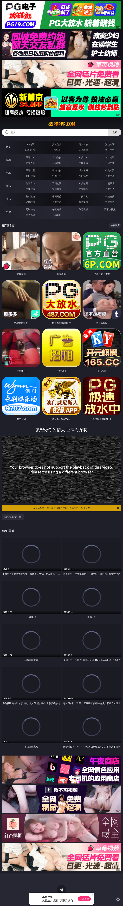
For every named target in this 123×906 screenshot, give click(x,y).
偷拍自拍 (56, 170)
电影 (8, 173)
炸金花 (56, 149)
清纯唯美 (56, 188)
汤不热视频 (110, 209)
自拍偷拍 (56, 157)
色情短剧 (56, 214)
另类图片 (109, 188)
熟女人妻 (30, 162)
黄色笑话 (83, 201)
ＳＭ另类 (109, 162)
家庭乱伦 (56, 196)
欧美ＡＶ (83, 157)
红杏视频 (30, 214)
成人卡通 (83, 170)
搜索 (114, 132)
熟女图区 (83, 188)
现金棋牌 (83, 149)
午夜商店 (56, 209)
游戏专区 (109, 144)
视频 (8, 160)
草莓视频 (83, 209)
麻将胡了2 (30, 149)
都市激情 (30, 196)
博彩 (8, 147)
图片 (8, 186)
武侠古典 (109, 196)
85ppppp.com (61, 124)
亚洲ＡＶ (30, 157)
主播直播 (83, 162)
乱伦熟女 (83, 175)
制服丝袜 (30, 175)
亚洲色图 (56, 183)
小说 (8, 199)
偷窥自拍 (30, 183)
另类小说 (56, 201)
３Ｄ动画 (109, 157)
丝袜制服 (56, 162)
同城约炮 (30, 209)
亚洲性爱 (30, 170)
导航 (8, 212)
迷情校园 (30, 201)
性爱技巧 (109, 201)
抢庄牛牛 (109, 149)
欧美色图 (83, 183)
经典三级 (56, 175)
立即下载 (84, 898)
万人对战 (83, 144)
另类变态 (109, 175)
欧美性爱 (109, 170)
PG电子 (30, 144)
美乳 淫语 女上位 (12, 516)
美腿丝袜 (30, 188)
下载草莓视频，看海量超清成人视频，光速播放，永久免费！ (75, 508)
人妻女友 (83, 196)
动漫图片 (109, 183)
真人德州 (56, 144)
